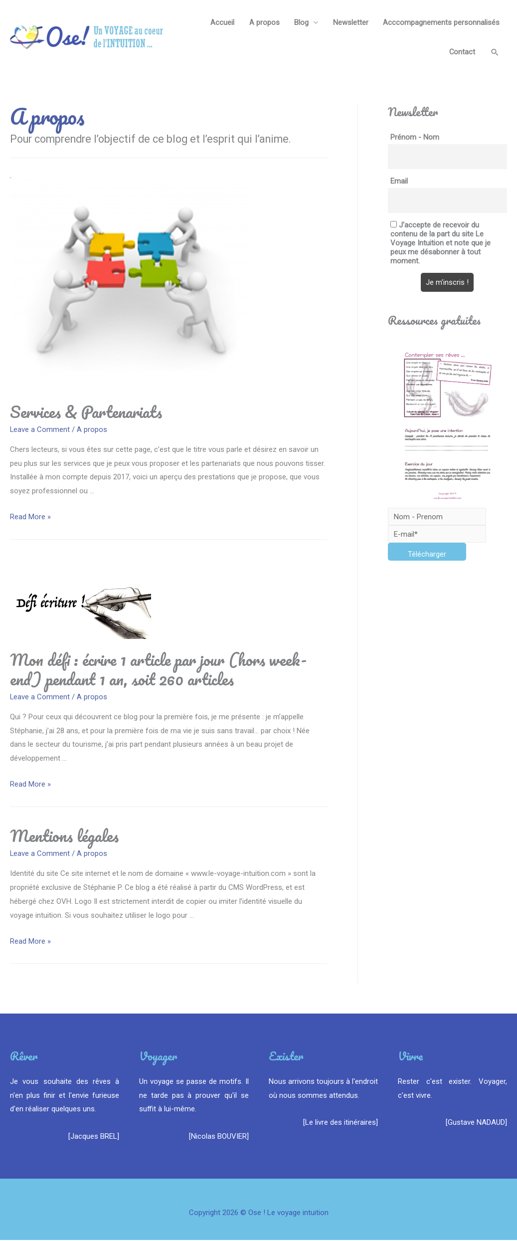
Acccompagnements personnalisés (441, 22)
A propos (263, 22)
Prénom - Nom (414, 138)
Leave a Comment (40, 429)
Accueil (221, 22)
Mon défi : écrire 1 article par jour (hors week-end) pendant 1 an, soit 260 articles (158, 670)
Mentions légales (64, 837)
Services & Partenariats (86, 412)
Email (399, 182)
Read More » (30, 517)
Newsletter (350, 22)
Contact (461, 52)
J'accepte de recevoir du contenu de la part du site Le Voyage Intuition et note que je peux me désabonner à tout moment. (440, 243)
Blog (301, 22)
